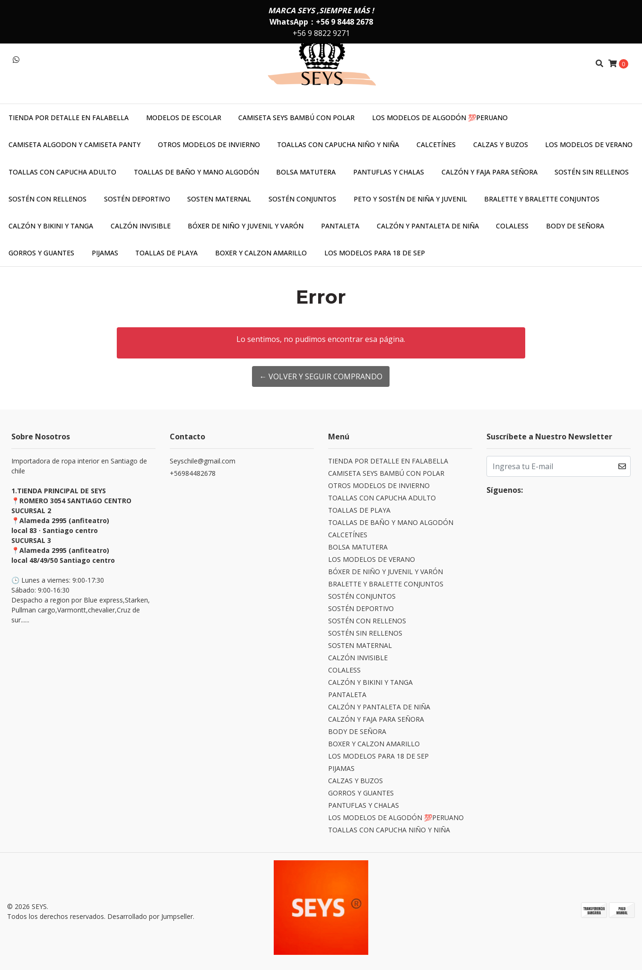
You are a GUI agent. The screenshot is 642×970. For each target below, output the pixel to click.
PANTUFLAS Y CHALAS (388, 171)
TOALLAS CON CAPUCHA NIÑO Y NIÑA (338, 144)
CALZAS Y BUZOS (500, 144)
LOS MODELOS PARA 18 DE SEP (374, 252)
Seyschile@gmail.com (202, 460)
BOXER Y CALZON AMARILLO (261, 252)
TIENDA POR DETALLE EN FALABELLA (69, 117)
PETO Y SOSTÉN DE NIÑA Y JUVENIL (410, 198)
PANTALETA (340, 225)
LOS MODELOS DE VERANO (589, 144)
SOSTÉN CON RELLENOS (48, 198)
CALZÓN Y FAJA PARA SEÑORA (490, 171)
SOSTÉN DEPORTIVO (137, 198)
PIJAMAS (105, 252)
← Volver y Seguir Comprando (320, 376)
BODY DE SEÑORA (575, 225)
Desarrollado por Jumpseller (150, 916)
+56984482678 (193, 473)
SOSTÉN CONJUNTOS (302, 198)
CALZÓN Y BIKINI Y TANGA (51, 225)
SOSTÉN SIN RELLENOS (592, 171)
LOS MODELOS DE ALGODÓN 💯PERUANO (440, 117)
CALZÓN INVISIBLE (141, 225)
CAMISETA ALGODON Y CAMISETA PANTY (74, 144)
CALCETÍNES (436, 144)
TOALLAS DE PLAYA (166, 252)
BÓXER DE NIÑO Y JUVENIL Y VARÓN (246, 225)
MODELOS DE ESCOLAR (183, 117)
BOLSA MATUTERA (306, 171)
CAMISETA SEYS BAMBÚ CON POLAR (296, 117)
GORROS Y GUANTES (41, 252)
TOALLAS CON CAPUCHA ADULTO (62, 171)
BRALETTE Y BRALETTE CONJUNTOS (541, 198)
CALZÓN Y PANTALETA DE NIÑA (428, 225)
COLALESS (512, 225)
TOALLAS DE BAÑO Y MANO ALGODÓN (196, 171)
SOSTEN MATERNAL (219, 198)
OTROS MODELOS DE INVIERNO (209, 144)
